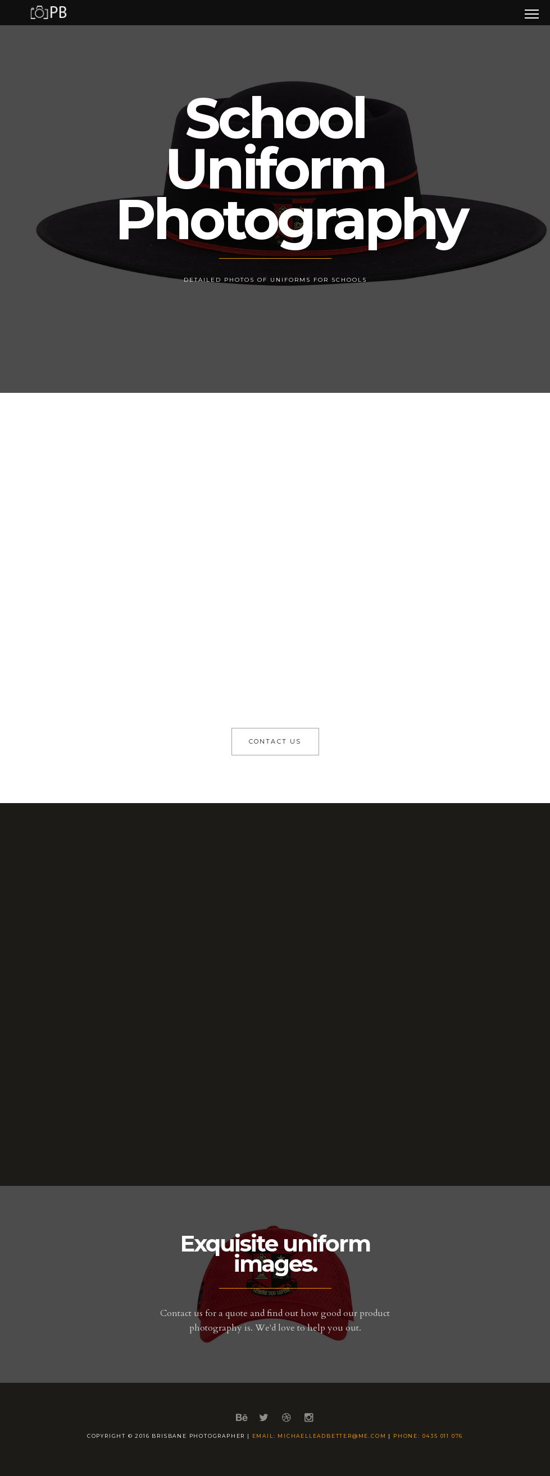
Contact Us (275, 741)
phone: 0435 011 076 (428, 1436)
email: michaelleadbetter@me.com (319, 1436)
